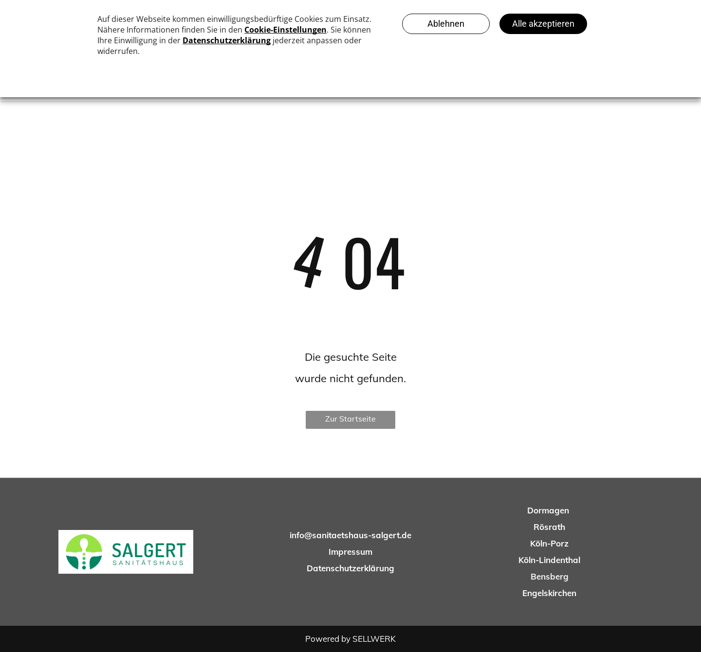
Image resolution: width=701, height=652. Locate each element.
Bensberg (550, 576)
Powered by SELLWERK (350, 639)
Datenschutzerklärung (350, 568)
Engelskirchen (549, 593)
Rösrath (549, 527)
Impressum (350, 551)
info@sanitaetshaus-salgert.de (350, 535)
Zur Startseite (350, 418)
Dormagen (548, 510)
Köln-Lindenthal (549, 560)
